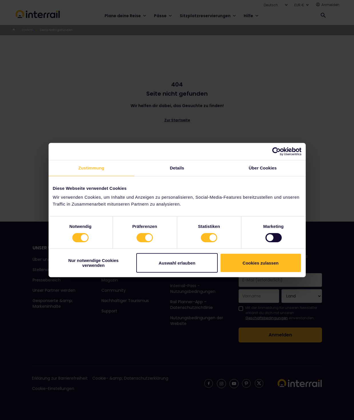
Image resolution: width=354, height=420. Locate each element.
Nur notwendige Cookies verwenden (93, 263)
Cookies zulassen (261, 263)
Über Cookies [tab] (263, 167)
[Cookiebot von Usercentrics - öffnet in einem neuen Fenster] (276, 151)
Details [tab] (177, 167)
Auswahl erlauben (177, 263)
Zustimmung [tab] (91, 167)
